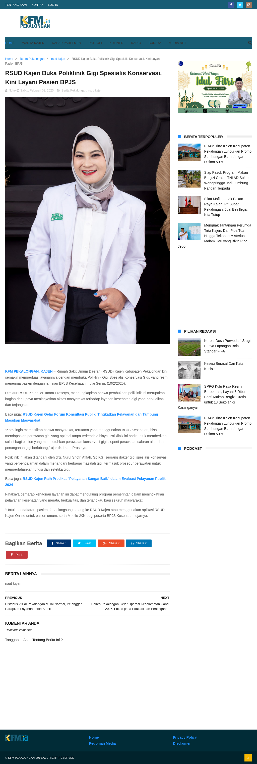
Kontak (37, 4)
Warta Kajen (33, 43)
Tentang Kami (16, 4)
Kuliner (116, 43)
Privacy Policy (185, 737)
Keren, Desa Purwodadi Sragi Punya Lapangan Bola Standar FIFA (227, 346)
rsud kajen (95, 90)
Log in (53, 4)
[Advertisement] (160, 23)
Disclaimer (182, 743)
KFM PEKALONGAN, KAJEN (29, 371)
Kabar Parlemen (66, 43)
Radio (136, 43)
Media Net (177, 43)
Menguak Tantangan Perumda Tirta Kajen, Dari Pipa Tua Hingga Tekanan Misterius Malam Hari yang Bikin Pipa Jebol (214, 235)
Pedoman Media (102, 743)
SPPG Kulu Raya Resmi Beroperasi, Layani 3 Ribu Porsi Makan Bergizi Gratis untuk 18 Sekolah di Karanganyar (212, 397)
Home (10, 43)
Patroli (95, 43)
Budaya (155, 43)
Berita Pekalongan (73, 90)
